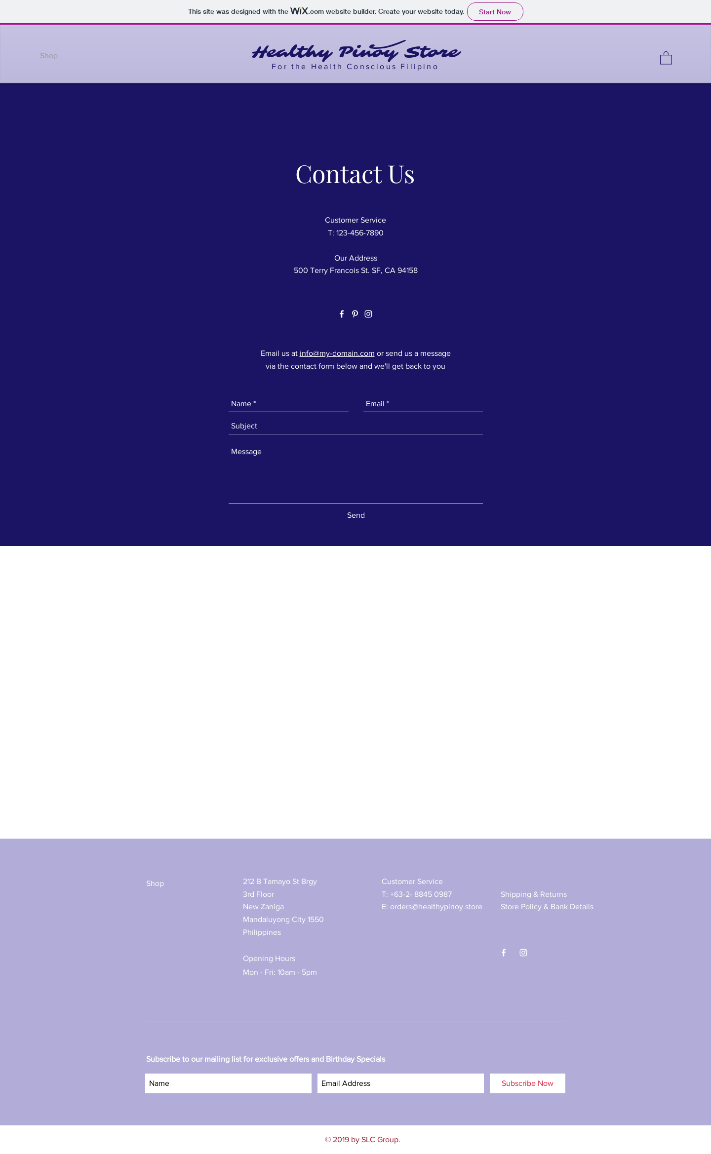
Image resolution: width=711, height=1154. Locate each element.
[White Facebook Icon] (342, 314)
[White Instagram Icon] (368, 314)
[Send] (356, 515)
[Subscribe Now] (527, 1083)
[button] (666, 57)
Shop (155, 883)
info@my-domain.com (337, 353)
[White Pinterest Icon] (355, 314)
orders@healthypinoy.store (436, 906)
